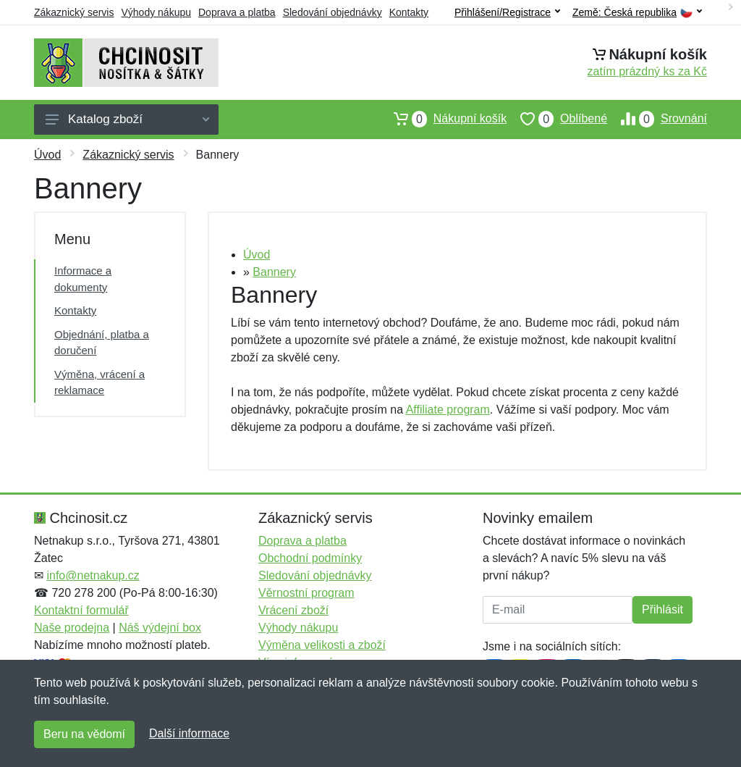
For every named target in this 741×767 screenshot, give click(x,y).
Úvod (47, 154)
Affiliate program (448, 409)
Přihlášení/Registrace (507, 12)
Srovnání (657, 119)
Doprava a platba (237, 12)
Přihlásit (662, 609)
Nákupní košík (443, 119)
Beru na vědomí (84, 734)
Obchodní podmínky (310, 558)
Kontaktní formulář (81, 610)
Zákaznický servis (74, 12)
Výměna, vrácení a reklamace (99, 382)
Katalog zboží (127, 119)
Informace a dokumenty (82, 278)
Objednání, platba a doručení (101, 342)
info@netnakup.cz (92, 575)
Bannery (274, 272)
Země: (637, 12)
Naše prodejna (71, 627)
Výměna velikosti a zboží (322, 645)
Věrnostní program (306, 593)
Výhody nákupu (156, 12)
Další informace (189, 733)
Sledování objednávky (332, 12)
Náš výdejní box (160, 627)
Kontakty (408, 12)
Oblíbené (557, 119)
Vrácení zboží (293, 610)
